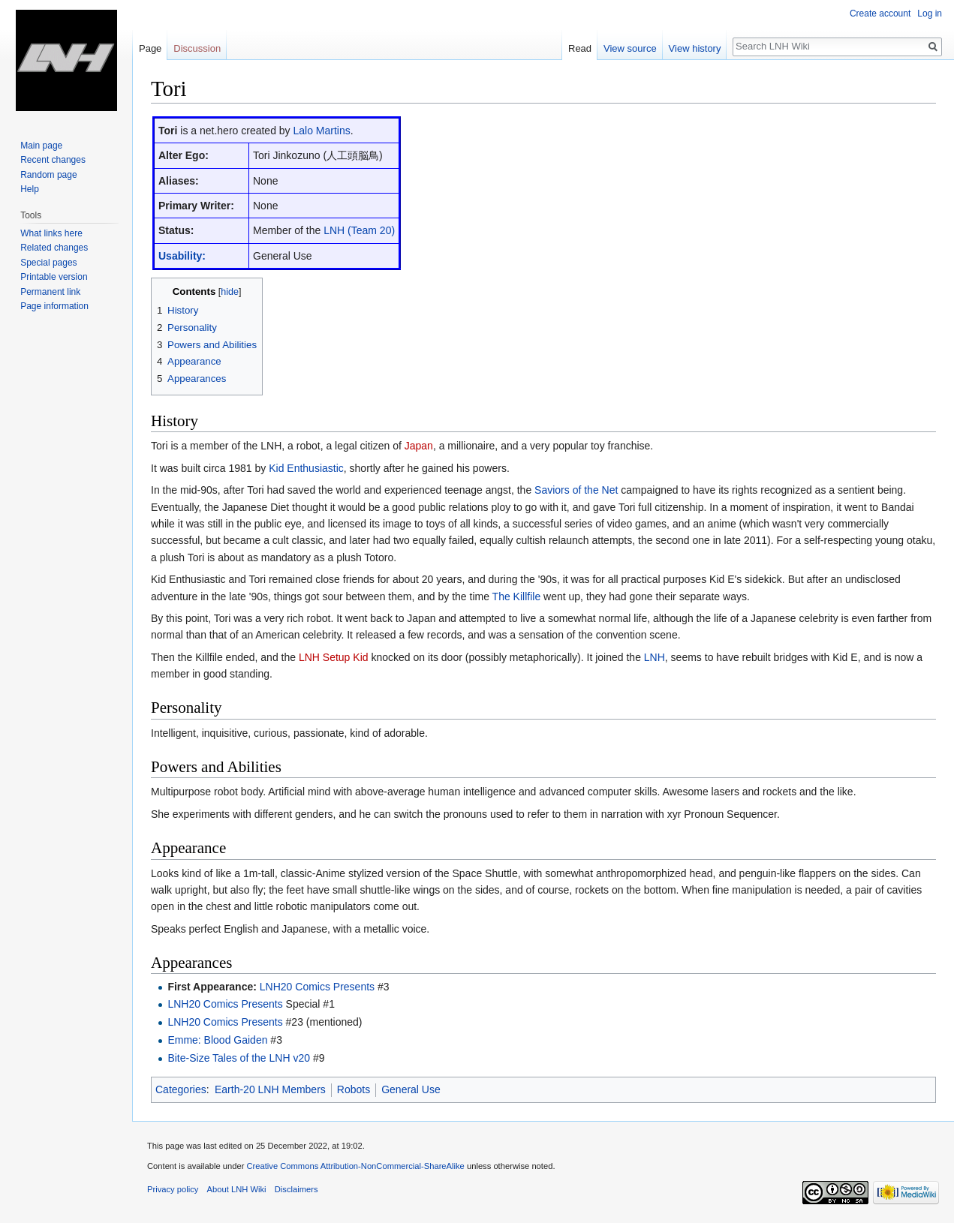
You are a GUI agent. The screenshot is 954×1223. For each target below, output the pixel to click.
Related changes (54, 247)
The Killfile (516, 596)
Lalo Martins (322, 131)
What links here (51, 233)
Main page (41, 145)
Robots (353, 1089)
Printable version (53, 277)
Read (579, 48)
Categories (180, 1089)
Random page (48, 175)
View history (695, 48)
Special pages (48, 262)
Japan (419, 446)
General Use (411, 1089)
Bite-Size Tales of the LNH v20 (238, 1058)
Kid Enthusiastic (306, 468)
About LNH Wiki (236, 1189)
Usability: (182, 256)
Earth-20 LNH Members (270, 1089)
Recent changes (53, 160)
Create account (880, 13)
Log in (929, 13)
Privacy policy (172, 1189)
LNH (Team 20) (359, 230)
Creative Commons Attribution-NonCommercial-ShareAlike (355, 1165)
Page (150, 48)
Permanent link (50, 292)
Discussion (197, 48)
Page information (54, 306)
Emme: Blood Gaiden (217, 1040)
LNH (654, 657)
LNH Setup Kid (334, 657)
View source (630, 48)
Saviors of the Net (576, 490)
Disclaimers (296, 1189)
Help (29, 189)
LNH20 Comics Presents (317, 987)
